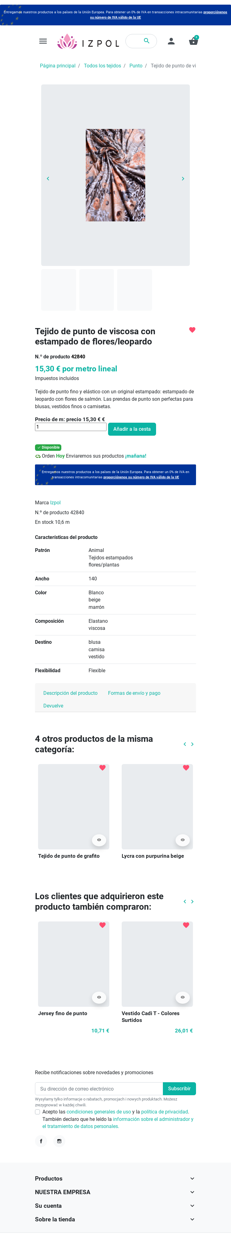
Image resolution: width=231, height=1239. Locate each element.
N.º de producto (52, 357)
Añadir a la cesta (132, 429)
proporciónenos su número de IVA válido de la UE (141, 477)
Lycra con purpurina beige (153, 856)
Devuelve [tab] (53, 706)
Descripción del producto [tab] (70, 693)
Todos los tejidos (102, 66)
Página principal (58, 66)
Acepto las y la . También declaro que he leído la (118, 1119)
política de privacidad (164, 1112)
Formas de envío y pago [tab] (134, 693)
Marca (42, 503)
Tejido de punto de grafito (69, 856)
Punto (135, 66)
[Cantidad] (71, 427)
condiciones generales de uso (99, 1112)
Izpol (55, 503)
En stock (44, 522)
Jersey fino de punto (62, 1013)
